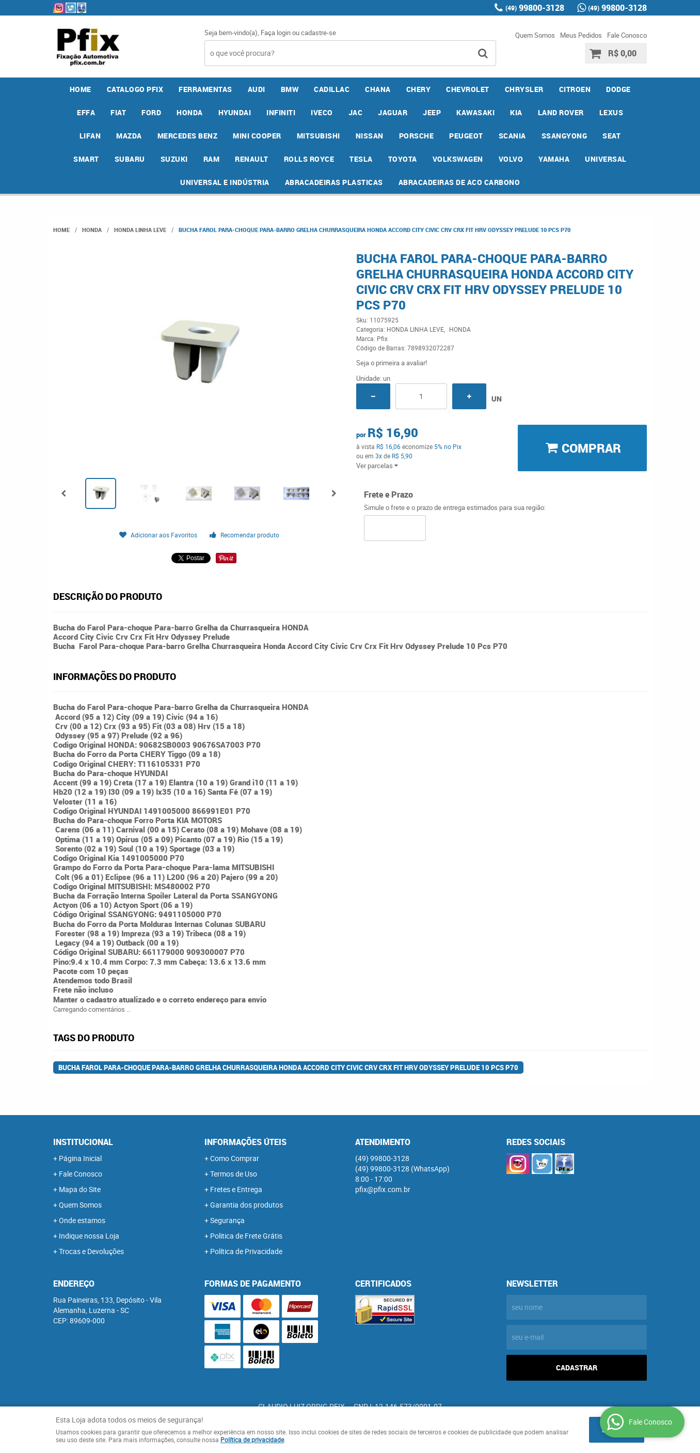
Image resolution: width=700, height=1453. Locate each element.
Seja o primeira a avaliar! (391, 362)
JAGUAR (392, 112)
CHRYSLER (524, 89)
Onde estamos (82, 1220)
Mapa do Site (80, 1189)
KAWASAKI (475, 112)
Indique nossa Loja (89, 1236)
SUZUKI (174, 159)
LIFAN (90, 136)
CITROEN (575, 89)
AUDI (256, 89)
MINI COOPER (257, 136)
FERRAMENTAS (205, 89)
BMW (290, 89)
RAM (211, 159)
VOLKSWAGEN (458, 159)
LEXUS (611, 112)
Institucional (83, 1142)
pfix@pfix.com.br (382, 1189)
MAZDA (129, 136)
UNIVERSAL (606, 159)
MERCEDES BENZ (187, 136)
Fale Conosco (627, 35)
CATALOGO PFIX (135, 89)
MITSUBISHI (318, 136)
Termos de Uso (233, 1174)
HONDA (190, 112)
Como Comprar (234, 1158)
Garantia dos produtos (246, 1205)
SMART (86, 159)
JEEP (432, 112)
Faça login (276, 32)
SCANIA (512, 136)
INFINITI (280, 112)
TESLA (361, 159)
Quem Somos (535, 35)
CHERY (418, 89)
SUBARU (130, 159)
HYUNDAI (234, 112)
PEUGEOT (466, 136)
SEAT (611, 136)
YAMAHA (553, 159)
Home (80, 89)
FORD (151, 112)
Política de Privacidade (246, 1251)
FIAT (118, 112)
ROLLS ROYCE (309, 159)
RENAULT (251, 159)
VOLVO (511, 159)
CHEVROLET (467, 89)
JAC (355, 112)
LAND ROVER (561, 112)
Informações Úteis (245, 1142)
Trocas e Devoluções (91, 1251)
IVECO (322, 112)
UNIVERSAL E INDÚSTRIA (224, 182)
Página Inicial (80, 1158)
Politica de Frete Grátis (246, 1236)
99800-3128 (534, 7)
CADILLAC (331, 89)
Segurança (227, 1220)
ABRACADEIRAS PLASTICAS (334, 182)
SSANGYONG (564, 136)
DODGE (618, 89)
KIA (516, 112)
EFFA (86, 112)
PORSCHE (416, 136)
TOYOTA (402, 159)
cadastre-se (318, 32)
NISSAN (370, 136)
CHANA (378, 89)
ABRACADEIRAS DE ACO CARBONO (459, 182)
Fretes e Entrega (236, 1189)
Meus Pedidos (581, 35)
